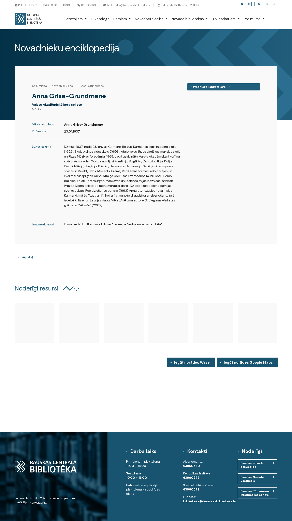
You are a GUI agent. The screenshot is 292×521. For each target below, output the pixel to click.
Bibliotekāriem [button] (224, 18)
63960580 (86, 5)
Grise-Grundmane (91, 86)
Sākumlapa (39, 86)
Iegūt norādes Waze (192, 362)
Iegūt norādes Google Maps (248, 363)
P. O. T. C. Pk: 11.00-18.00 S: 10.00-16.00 (42, 5)
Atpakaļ (25, 257)
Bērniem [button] (120, 18)
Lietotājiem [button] (74, 18)
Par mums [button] (253, 18)
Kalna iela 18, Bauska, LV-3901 (178, 5)
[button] (267, 4)
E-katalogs (100, 18)
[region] (146, 395)
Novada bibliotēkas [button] (188, 18)
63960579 (191, 477)
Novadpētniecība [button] (149, 18)
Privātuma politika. (62, 498)
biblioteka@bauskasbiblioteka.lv (126, 5)
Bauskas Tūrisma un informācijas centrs (254, 493)
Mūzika (36, 109)
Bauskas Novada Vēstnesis (252, 479)
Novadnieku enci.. (63, 86)
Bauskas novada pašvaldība (251, 465)
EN (258, 4)
